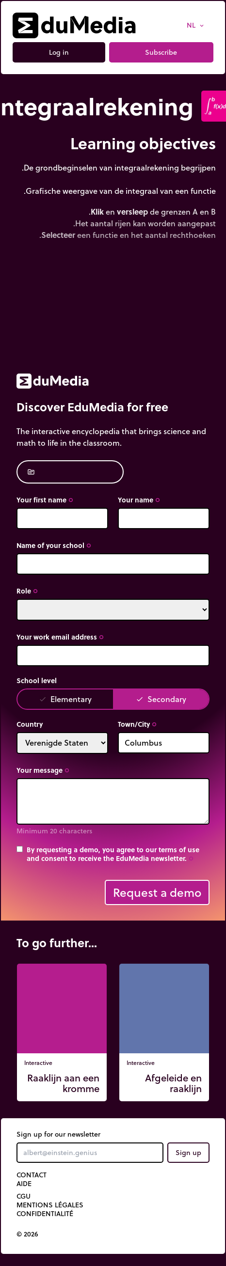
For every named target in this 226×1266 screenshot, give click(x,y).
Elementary (65, 698)
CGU (23, 1196)
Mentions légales (49, 1205)
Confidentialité (44, 1214)
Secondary (161, 698)
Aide (24, 1183)
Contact (31, 1175)
